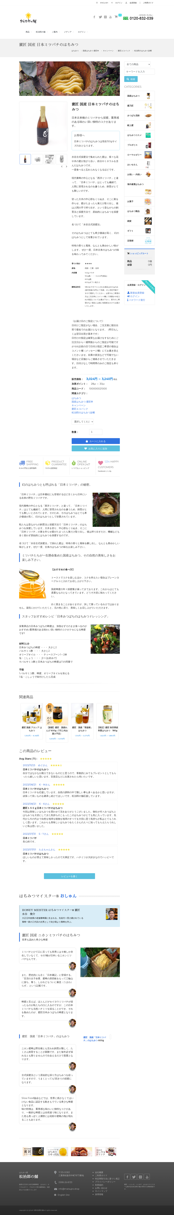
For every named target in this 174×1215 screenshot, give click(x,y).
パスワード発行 (136, 300)
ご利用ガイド (146, 3)
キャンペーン (108, 51)
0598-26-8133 (65, 1182)
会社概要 (99, 1172)
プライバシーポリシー (105, 1181)
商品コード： (79, 388)
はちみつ (75, 51)
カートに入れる (96, 441)
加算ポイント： (80, 383)
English (102, 3)
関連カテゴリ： (80, 393)
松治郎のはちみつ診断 (143, 51)
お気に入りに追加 (95, 448)
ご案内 (55, 32)
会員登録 (131, 3)
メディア (68, 32)
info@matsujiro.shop (69, 1189)
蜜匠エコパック (124, 51)
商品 (27, 32)
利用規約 (99, 1185)
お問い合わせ (101, 1188)
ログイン (116, 3)
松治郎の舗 (40, 32)
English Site (62, 1195)
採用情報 (99, 1194)
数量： (75, 432)
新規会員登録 (135, 292)
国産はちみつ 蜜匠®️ (91, 51)
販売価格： (77, 379)
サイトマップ (101, 1191)
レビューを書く (69, 876)
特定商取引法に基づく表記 (107, 1178)
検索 (131, 79)
